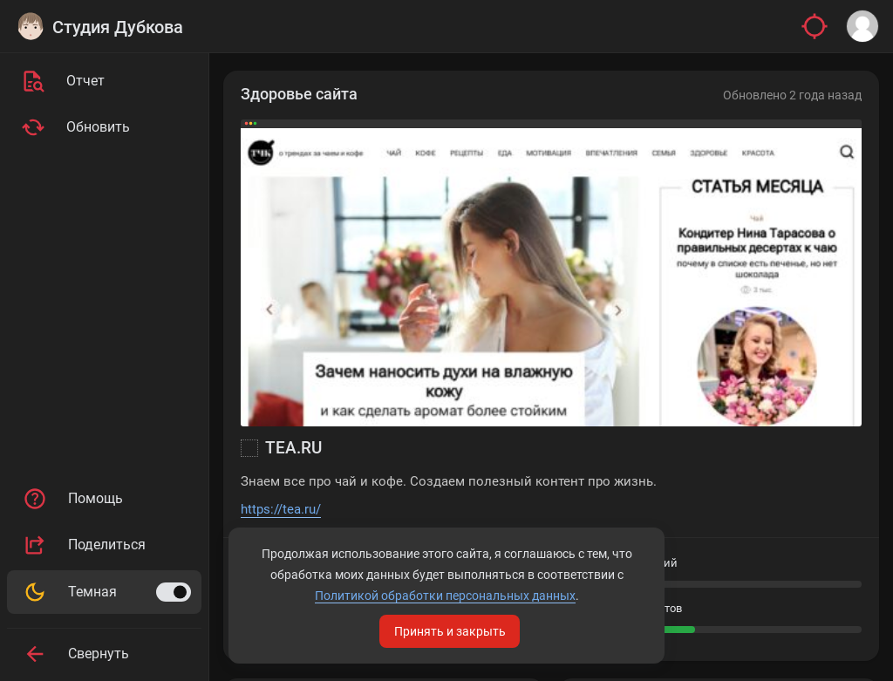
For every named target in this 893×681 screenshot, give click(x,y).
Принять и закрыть (450, 631)
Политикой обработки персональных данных (445, 596)
